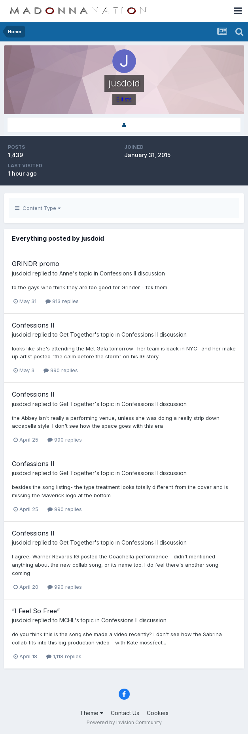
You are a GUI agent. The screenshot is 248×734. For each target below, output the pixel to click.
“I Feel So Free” (36, 611)
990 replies (61, 370)
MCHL (66, 620)
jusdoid (21, 273)
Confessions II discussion (132, 273)
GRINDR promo (35, 264)
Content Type (38, 208)
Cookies (157, 713)
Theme (91, 713)
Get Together (77, 334)
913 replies (62, 301)
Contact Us (125, 713)
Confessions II (33, 325)
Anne (66, 273)
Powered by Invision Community (124, 722)
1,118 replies (63, 656)
